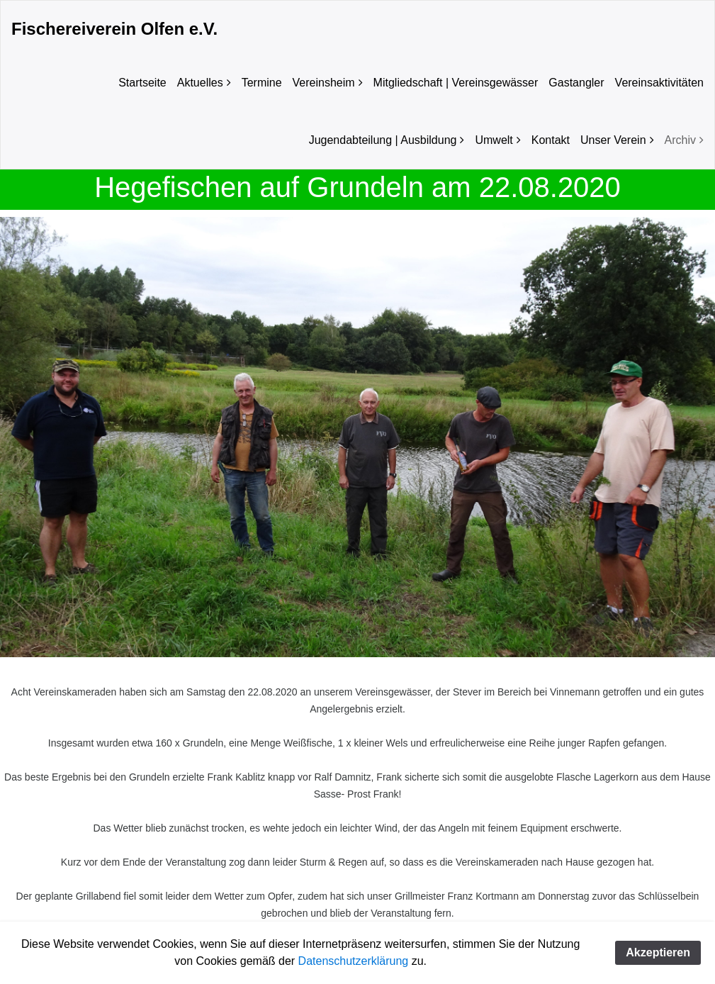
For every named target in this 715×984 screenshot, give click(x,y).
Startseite (142, 83)
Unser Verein (613, 140)
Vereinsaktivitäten (659, 83)
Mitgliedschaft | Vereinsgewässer (456, 83)
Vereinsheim (324, 83)
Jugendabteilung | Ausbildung (383, 140)
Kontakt (550, 140)
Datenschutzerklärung (353, 961)
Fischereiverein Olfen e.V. (114, 28)
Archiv (680, 140)
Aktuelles (200, 83)
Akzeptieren (658, 952)
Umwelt (493, 140)
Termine (262, 83)
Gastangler (576, 83)
